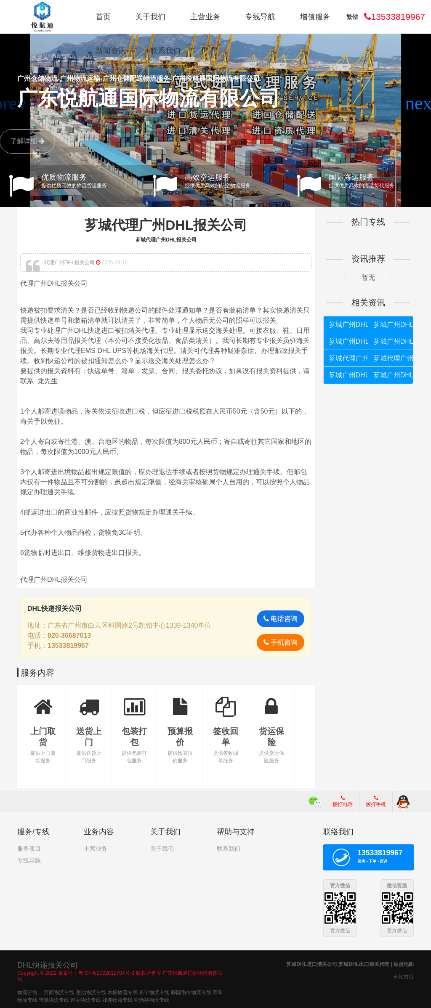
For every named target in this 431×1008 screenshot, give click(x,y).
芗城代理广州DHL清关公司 (348, 358)
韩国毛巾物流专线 (191, 992)
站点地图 (404, 964)
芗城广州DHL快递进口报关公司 (393, 324)
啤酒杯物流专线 (151, 999)
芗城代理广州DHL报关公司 (166, 225)
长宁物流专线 (154, 992)
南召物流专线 (86, 999)
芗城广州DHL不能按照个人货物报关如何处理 (393, 341)
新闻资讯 (111, 51)
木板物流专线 (122, 992)
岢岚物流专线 (54, 999)
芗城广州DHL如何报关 (348, 375)
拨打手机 (376, 801)
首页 (103, 17)
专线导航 (260, 17)
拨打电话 (343, 801)
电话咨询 (280, 618)
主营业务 (205, 17)
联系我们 (165, 51)
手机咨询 (280, 642)
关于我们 (150, 17)
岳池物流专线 (91, 992)
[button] (421, 103)
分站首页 (404, 976)
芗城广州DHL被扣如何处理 (348, 341)
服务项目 (29, 848)
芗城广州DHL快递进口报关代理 (348, 324)
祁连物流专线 (117, 999)
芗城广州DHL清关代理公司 (393, 375)
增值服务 (315, 17)
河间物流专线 (59, 992)
